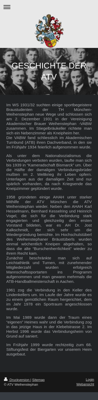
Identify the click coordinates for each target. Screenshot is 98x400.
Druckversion (17, 380)
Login (90, 380)
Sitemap (38, 380)
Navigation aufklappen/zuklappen (49, 6)
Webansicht (85, 384)
